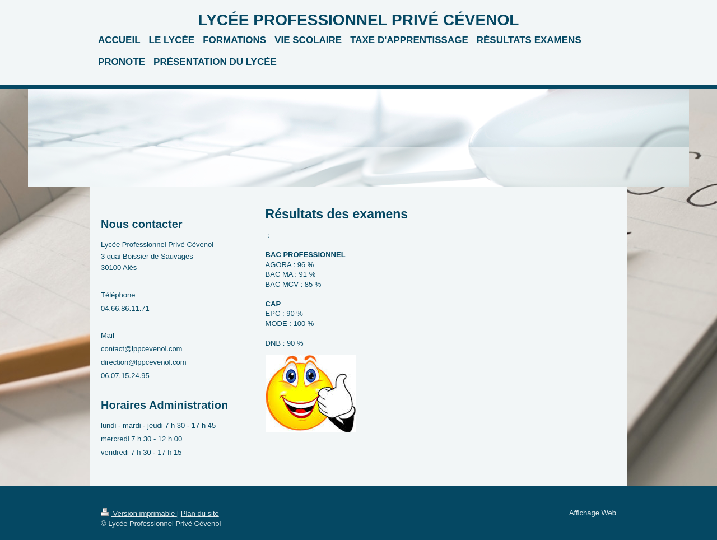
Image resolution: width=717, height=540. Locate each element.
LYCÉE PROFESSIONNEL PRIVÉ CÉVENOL (358, 20)
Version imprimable (139, 513)
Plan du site (200, 513)
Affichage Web (592, 513)
